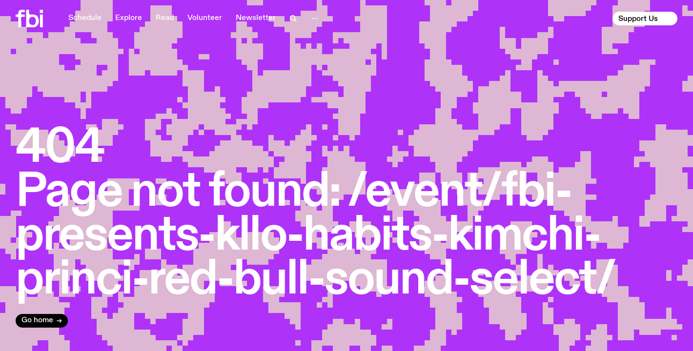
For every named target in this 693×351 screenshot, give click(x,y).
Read (165, 18)
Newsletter (256, 18)
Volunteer (204, 18)
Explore (128, 18)
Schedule (85, 18)
